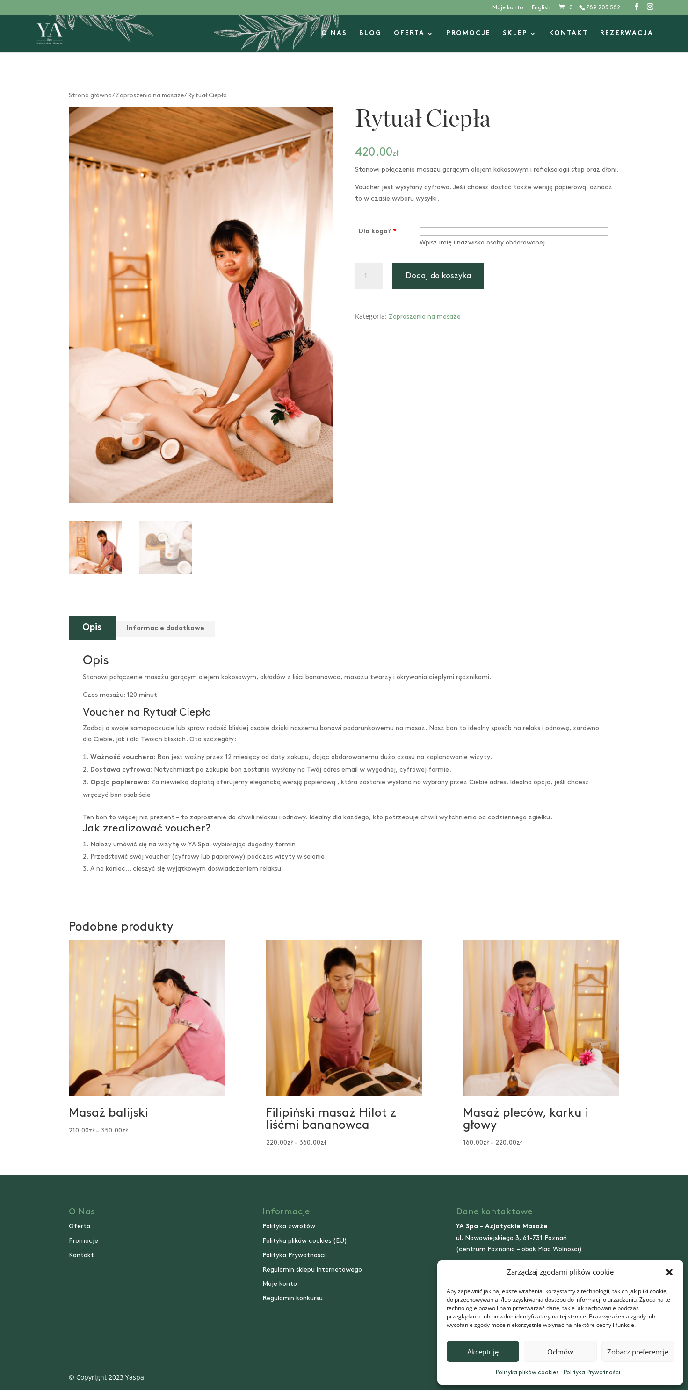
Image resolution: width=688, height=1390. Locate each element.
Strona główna (90, 95)
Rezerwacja (626, 33)
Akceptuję (483, 1351)
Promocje (468, 33)
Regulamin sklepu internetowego (312, 1270)
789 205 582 (603, 7)
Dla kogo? (378, 232)
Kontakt (568, 33)
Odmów (560, 1351)
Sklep (515, 33)
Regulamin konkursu (292, 1298)
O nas (334, 33)
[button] (669, 1272)
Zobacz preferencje (637, 1351)
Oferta (409, 33)
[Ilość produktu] (369, 276)
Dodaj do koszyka (438, 275)
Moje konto (507, 7)
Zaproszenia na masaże (150, 95)
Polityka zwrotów (288, 1226)
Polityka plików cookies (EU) (304, 1241)
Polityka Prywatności (592, 1372)
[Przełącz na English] (541, 10)
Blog (370, 33)
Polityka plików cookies (527, 1372)
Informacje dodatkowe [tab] (165, 628)
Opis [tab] (91, 628)
